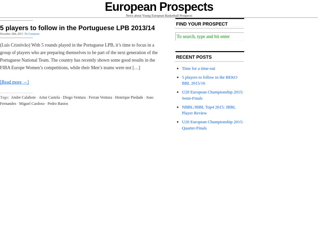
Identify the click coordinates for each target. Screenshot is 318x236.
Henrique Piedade (129, 97)
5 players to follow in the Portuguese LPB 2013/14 (77, 27)
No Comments (32, 33)
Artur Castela (49, 97)
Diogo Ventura (74, 97)
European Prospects (159, 6)
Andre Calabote (23, 97)
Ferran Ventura (100, 97)
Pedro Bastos (58, 103)
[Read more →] (14, 82)
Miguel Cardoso (32, 103)
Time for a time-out (198, 68)
